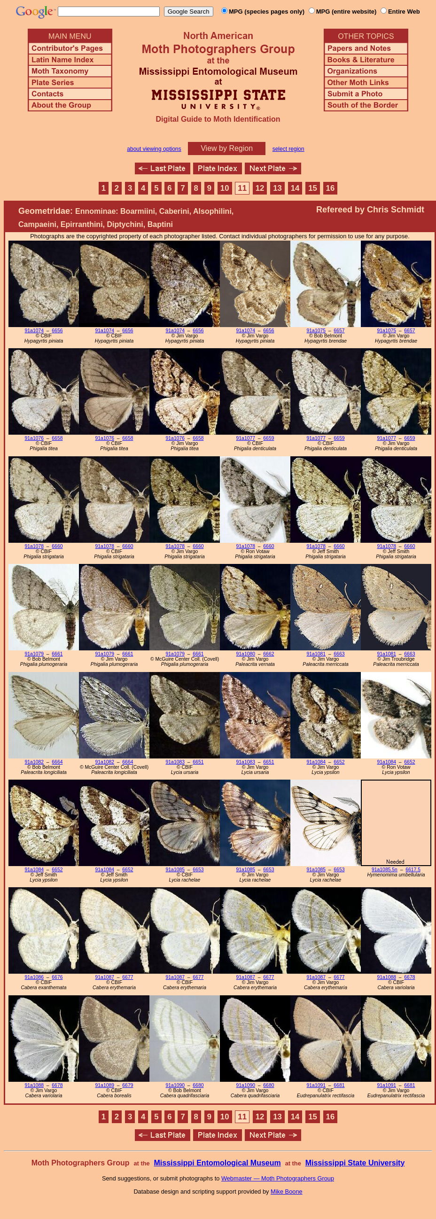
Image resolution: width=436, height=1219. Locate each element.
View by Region (227, 148)
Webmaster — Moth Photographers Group (277, 1178)
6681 (339, 1085)
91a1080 (245, 653)
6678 (409, 977)
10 (224, 188)
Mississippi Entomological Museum (217, 1163)
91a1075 (316, 330)
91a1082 (34, 762)
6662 (268, 653)
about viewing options (154, 149)
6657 (339, 330)
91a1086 (34, 977)
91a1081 (316, 653)
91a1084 (316, 762)
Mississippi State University (355, 1163)
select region (288, 149)
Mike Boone (287, 1191)
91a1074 (34, 330)
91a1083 (175, 762)
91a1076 (34, 438)
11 (242, 188)
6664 (57, 762)
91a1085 (175, 869)
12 (260, 188)
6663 (339, 653)
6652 (339, 762)
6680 (198, 1085)
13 (277, 188)
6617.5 (412, 869)
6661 (57, 653)
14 (295, 188)
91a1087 (104, 977)
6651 (198, 762)
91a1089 (104, 1085)
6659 (268, 438)
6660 (57, 546)
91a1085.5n (384, 869)
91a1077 (245, 438)
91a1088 (386, 977)
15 (312, 188)
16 (330, 188)
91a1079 (34, 653)
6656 (57, 330)
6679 (127, 1085)
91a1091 (316, 1085)
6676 (57, 977)
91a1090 (175, 1085)
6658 (57, 438)
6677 (127, 977)
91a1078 (34, 546)
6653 (198, 869)
